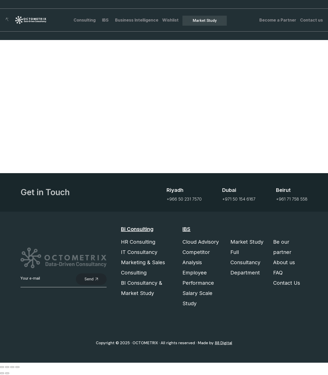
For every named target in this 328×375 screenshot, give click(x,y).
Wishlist (170, 20)
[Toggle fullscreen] (7, 367)
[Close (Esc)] (17, 367)
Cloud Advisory (200, 242)
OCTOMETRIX (145, 343)
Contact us (311, 20)
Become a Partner (277, 20)
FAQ (278, 273)
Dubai (229, 190)
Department (245, 273)
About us (284, 262)
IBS (106, 20)
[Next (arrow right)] (7, 373)
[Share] (12, 367)
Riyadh (175, 190)
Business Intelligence (136, 20)
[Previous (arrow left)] (2, 373)
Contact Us (286, 283)
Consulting (86, 20)
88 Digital (223, 343)
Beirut (283, 190)
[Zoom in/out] (2, 367)
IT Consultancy (139, 252)
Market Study (246, 242)
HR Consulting (138, 242)
